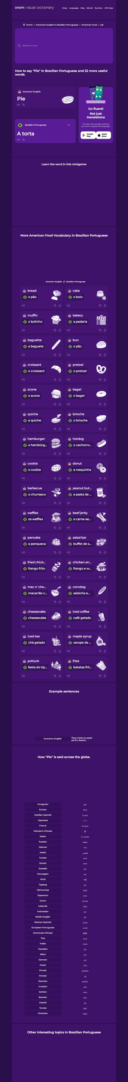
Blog (82, 8)
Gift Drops (108, 8)
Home (29, 25)
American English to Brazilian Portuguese (57, 25)
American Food (89, 25)
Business (98, 8)
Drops (64, 8)
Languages (74, 8)
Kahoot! (89, 8)
